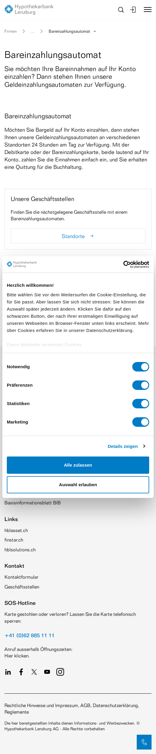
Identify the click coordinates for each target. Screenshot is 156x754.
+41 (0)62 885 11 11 (29, 635)
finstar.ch (13, 540)
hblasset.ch (16, 530)
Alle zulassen (78, 464)
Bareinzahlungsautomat (73, 31)
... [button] (32, 31)
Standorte (78, 236)
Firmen (10, 31)
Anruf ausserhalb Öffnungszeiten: (38, 649)
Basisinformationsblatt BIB (32, 503)
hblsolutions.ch (20, 549)
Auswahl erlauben (78, 484)
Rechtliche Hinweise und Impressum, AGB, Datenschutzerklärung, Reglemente (71, 709)
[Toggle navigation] (145, 9)
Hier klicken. (17, 656)
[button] (144, 742)
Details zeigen (123, 446)
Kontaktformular (21, 577)
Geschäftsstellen (21, 587)
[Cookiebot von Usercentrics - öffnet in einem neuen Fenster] (123, 264)
